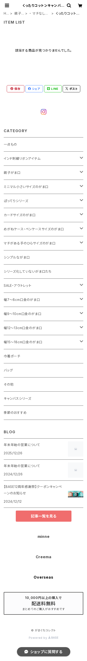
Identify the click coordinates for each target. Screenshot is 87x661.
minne (44, 536)
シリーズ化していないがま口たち (28, 271)
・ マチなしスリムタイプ (38, 13)
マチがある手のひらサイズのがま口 (30, 243)
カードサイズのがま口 (20, 215)
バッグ (8, 370)
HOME (6, 13)
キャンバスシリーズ (17, 398)
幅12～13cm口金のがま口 (23, 328)
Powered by (43, 637)
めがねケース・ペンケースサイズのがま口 (34, 229)
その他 (8, 384)
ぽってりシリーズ (16, 201)
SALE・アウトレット (18, 285)
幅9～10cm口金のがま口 (22, 314)
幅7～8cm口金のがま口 (22, 300)
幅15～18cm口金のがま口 (23, 342)
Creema (44, 557)
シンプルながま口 (17, 257)
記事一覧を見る (43, 516)
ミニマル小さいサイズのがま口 (26, 187)
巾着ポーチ (12, 356)
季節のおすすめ (15, 413)
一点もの (10, 144)
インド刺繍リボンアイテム (22, 158)
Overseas (43, 577)
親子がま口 (17, 13)
